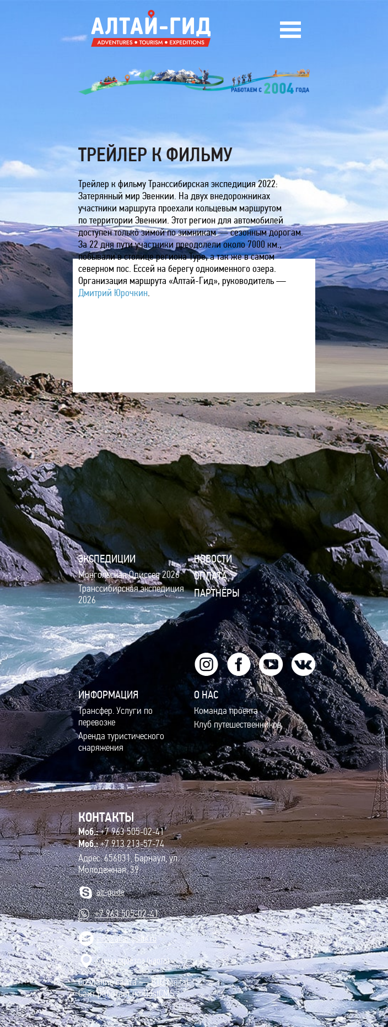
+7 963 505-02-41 (121, 832)
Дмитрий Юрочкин (113, 293)
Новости (213, 558)
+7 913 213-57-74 (121, 844)
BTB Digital (169, 982)
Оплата (210, 575)
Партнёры (217, 592)
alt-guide (110, 892)
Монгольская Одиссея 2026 (129, 575)
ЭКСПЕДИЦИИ (107, 558)
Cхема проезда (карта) (132, 960)
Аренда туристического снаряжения (121, 741)
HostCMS (158, 993)
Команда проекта (226, 711)
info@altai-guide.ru (126, 938)
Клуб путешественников (238, 724)
